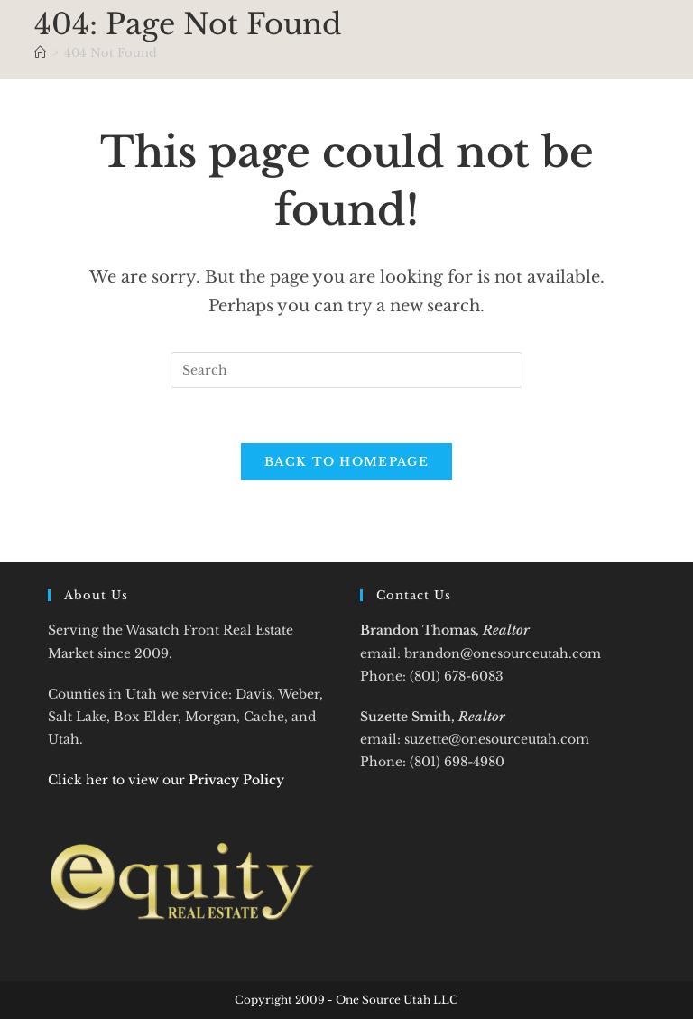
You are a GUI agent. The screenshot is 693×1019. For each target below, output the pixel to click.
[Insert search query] (346, 370)
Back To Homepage (346, 461)
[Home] (40, 52)
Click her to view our (166, 780)
